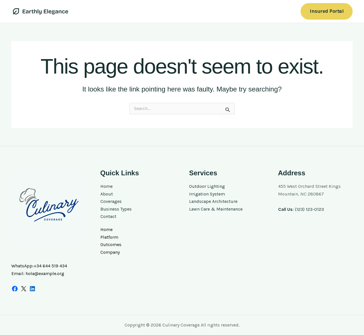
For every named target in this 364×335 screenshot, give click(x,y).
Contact (108, 216)
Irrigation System (207, 194)
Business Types (116, 209)
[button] (327, 11)
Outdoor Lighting (207, 186)
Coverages (111, 201)
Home (106, 186)
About (106, 194)
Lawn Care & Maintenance (216, 209)
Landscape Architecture (213, 201)
